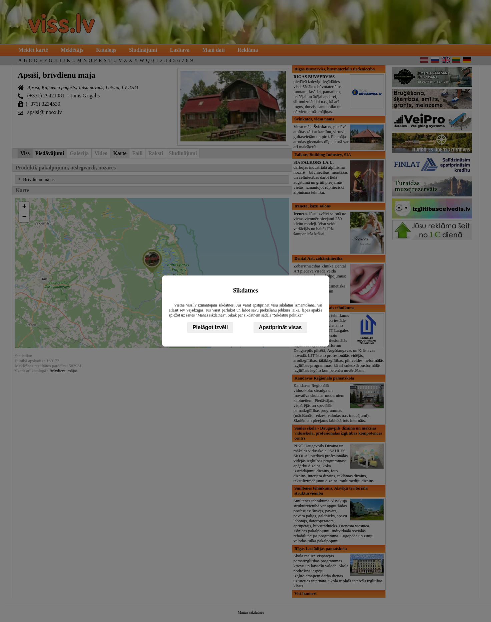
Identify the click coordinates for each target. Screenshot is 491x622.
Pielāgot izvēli (210, 327)
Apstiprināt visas (280, 327)
